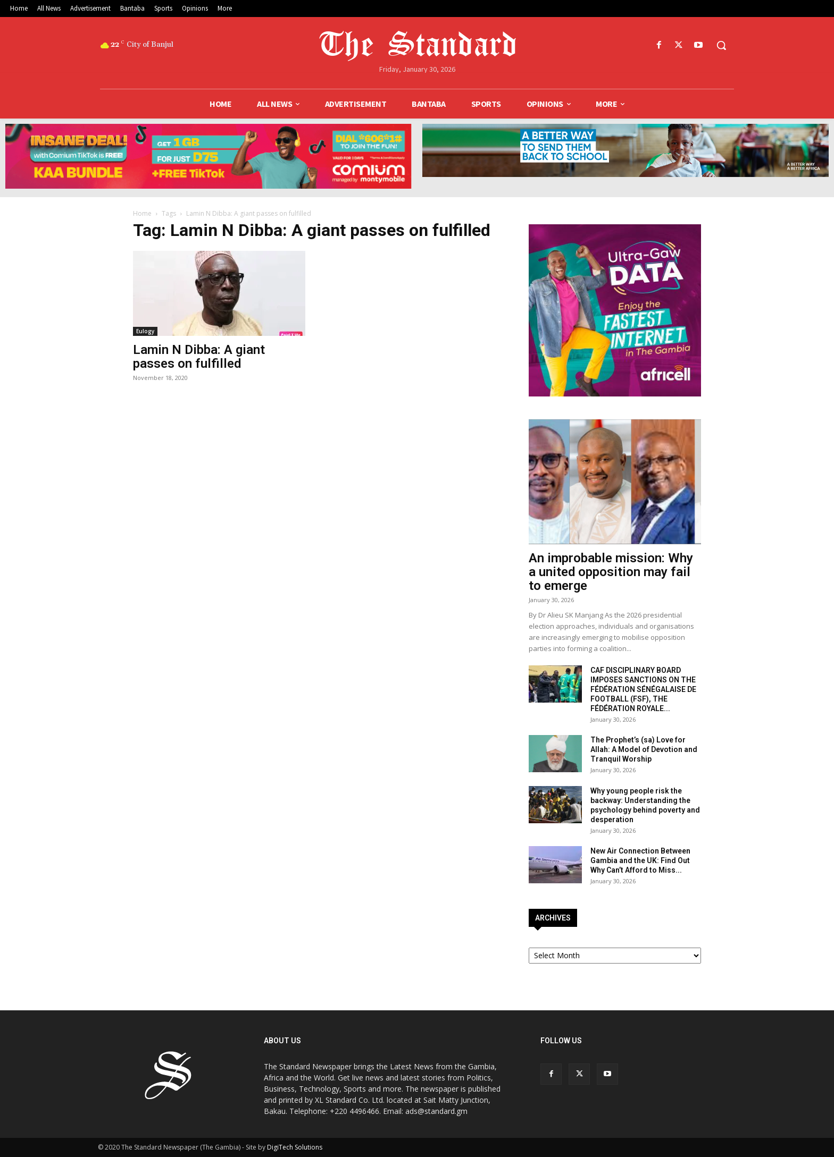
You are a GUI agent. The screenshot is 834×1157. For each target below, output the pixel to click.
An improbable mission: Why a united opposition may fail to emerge (611, 572)
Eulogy (145, 331)
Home (142, 213)
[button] (721, 45)
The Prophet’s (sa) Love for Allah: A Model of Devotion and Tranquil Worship (643, 749)
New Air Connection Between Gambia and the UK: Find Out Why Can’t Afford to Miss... (640, 860)
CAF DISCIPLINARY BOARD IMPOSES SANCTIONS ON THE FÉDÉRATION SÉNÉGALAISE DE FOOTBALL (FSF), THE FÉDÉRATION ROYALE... (643, 689)
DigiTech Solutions (294, 1147)
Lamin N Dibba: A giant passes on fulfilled (199, 356)
